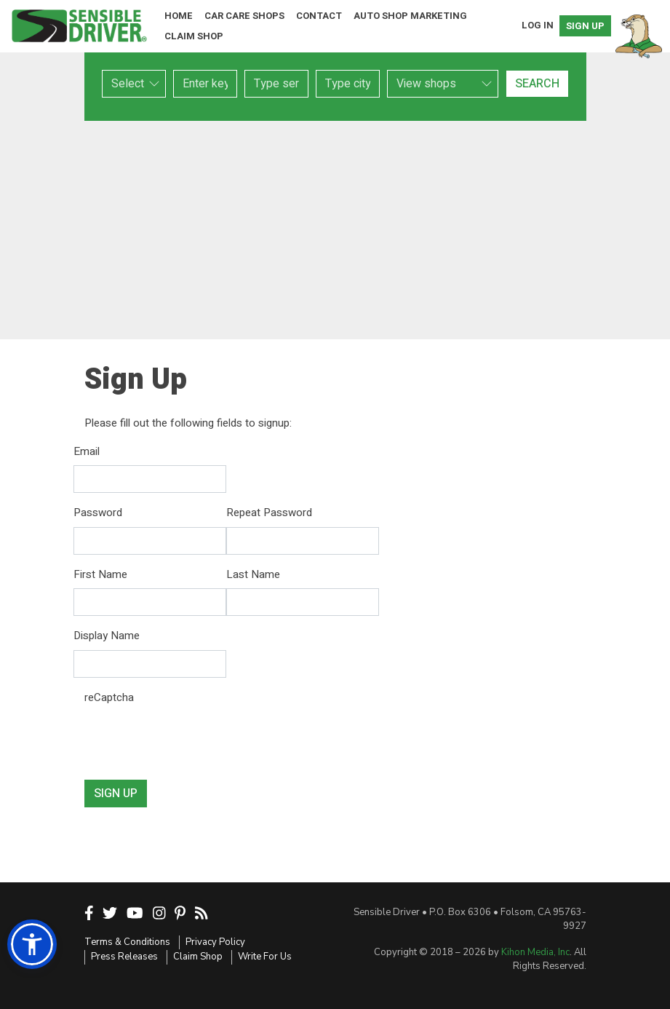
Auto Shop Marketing (410, 16)
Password (97, 512)
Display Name (106, 636)
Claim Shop (193, 36)
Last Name (253, 574)
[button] (32, 944)
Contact (319, 16)
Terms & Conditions (127, 942)
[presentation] (195, 739)
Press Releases (124, 956)
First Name (100, 574)
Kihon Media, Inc (535, 952)
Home (178, 16)
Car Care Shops (244, 16)
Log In (538, 25)
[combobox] (276, 84)
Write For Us (265, 956)
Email (86, 451)
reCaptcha (109, 697)
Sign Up (585, 26)
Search (537, 83)
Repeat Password (269, 512)
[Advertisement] (335, 230)
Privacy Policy (215, 942)
